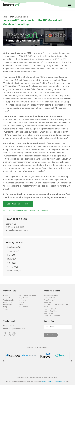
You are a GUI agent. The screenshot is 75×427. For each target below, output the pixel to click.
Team (5, 309)
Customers (7, 302)
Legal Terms (24, 298)
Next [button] (71, 361)
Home (5, 296)
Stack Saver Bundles (52, 315)
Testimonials (8, 300)
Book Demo (48, 313)
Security (22, 300)
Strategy (44, 210)
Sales (38, 210)
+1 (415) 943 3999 (16, 227)
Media (32, 210)
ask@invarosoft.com (18, 230)
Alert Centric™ (49, 298)
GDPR (21, 302)
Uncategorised (12, 271)
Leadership (7, 304)
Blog (5, 307)
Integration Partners (27, 296)
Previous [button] (4, 361)
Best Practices (9, 210)
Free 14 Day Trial (50, 311)
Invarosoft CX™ (50, 309)
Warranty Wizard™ (51, 296)
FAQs (21, 304)
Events (26, 210)
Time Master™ (49, 300)
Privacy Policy (46, 381)
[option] (13, 355)
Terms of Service (59, 381)
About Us (7, 298)
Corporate (19, 210)
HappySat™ (48, 302)
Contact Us (23, 307)
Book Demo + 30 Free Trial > (18, 204)
